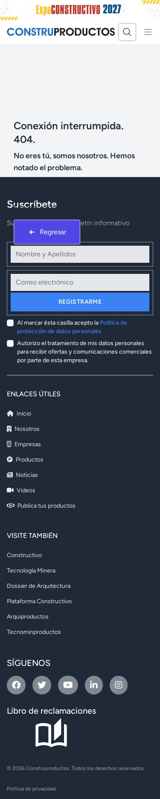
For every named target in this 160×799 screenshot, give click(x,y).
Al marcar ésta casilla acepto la (72, 327)
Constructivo (24, 555)
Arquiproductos (28, 616)
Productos (25, 459)
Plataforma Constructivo (39, 601)
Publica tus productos (41, 505)
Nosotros (23, 429)
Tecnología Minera (31, 570)
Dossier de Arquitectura (38, 586)
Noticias (22, 475)
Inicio (19, 413)
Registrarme (80, 301)
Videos (21, 490)
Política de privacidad (31, 789)
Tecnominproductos (34, 632)
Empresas (24, 444)
